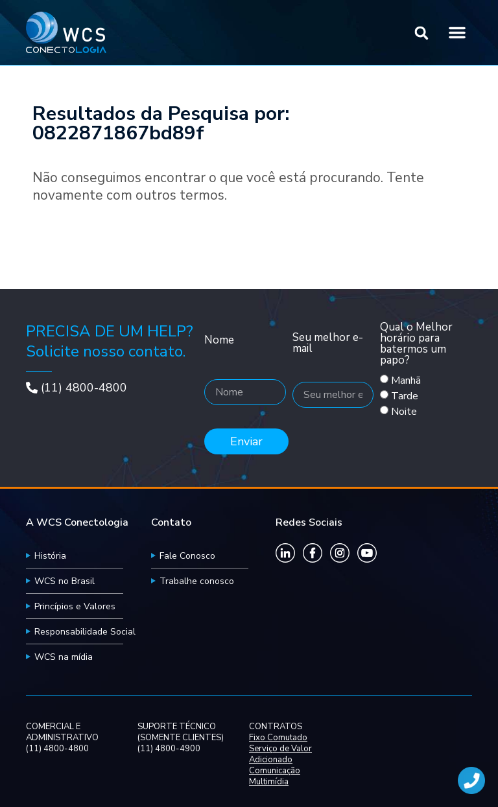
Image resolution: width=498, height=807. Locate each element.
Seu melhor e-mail (327, 344)
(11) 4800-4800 (84, 387)
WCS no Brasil (64, 581)
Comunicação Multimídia (274, 777)
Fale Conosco (187, 556)
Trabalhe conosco (197, 581)
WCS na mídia (63, 657)
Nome (219, 340)
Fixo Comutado (278, 737)
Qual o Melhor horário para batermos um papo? (416, 345)
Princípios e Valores (74, 606)
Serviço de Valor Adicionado (280, 754)
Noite (404, 411)
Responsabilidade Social (85, 632)
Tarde (404, 396)
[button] (422, 33)
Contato (171, 522)
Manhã (406, 380)
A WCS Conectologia (77, 522)
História (50, 556)
